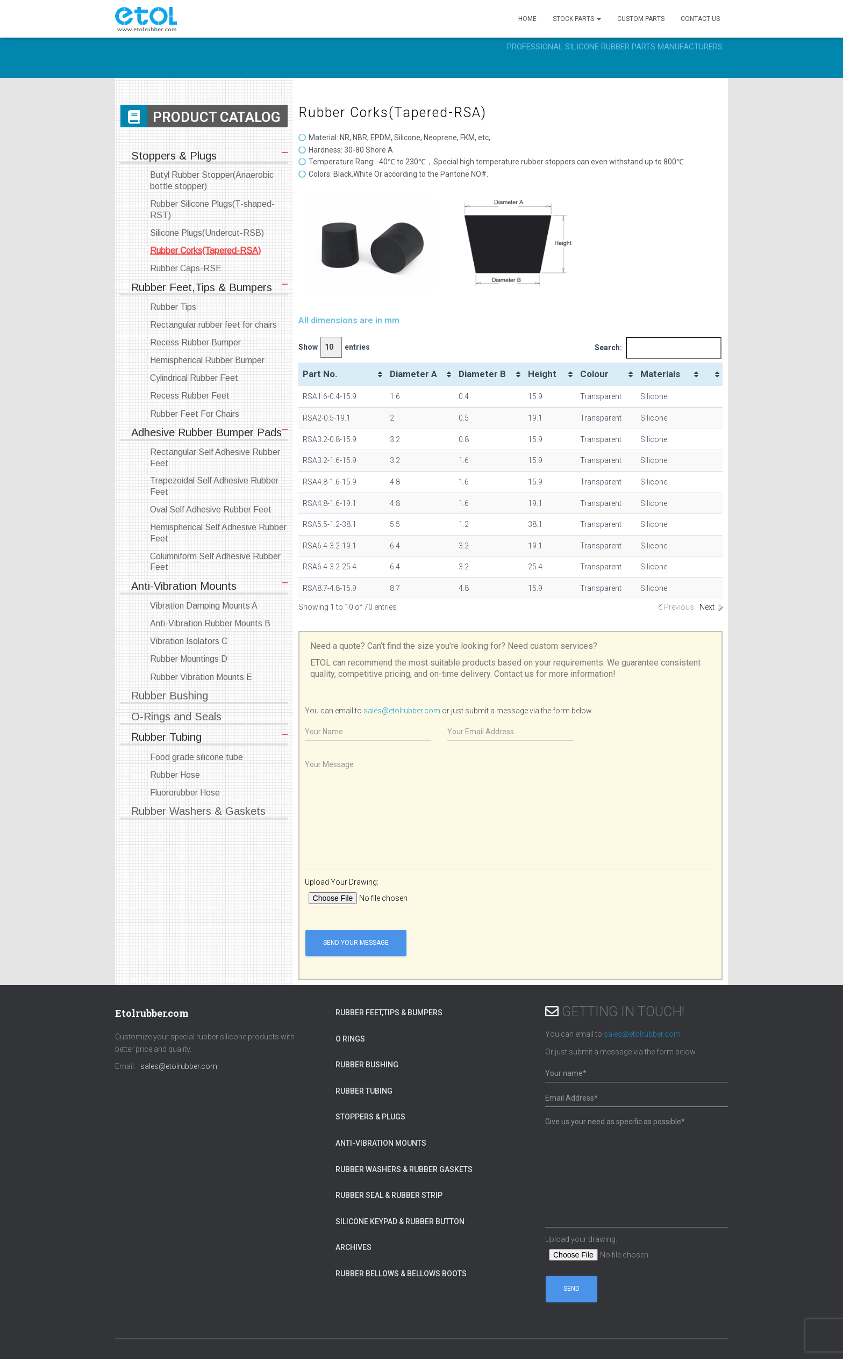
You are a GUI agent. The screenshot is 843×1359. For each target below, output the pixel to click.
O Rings (350, 1039)
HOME (527, 19)
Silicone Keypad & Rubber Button (400, 1221)
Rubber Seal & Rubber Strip (388, 1195)
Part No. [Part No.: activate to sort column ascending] (320, 373)
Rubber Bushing (366, 1064)
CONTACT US (700, 19)
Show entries (334, 347)
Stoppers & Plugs (370, 1116)
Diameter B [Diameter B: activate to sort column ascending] (482, 373)
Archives (353, 1247)
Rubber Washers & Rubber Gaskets (404, 1169)
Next (707, 607)
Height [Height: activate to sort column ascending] (542, 373)
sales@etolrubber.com (401, 710)
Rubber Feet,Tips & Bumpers (388, 1012)
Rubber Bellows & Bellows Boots (401, 1273)
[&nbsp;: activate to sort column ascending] (712, 374)
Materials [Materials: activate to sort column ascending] (660, 373)
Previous (679, 607)
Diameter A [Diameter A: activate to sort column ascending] (413, 373)
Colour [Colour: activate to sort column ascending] (594, 373)
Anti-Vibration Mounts (380, 1143)
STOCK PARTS (577, 19)
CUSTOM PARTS (641, 19)
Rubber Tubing (363, 1091)
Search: (658, 348)
